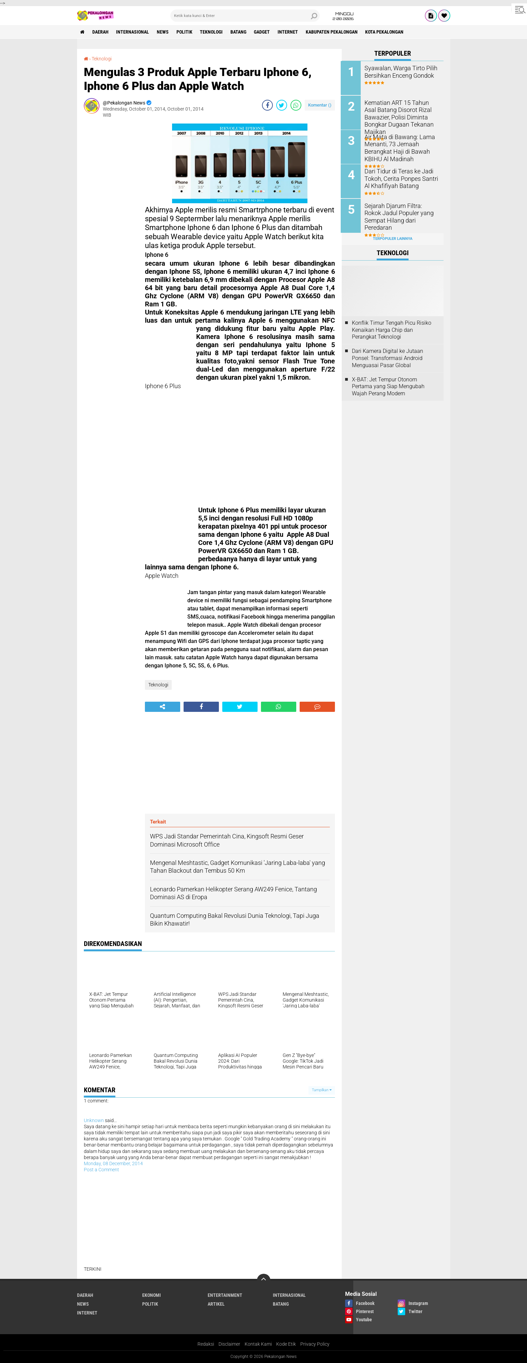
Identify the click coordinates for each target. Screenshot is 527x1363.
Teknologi (212, 32)
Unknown (94, 1120)
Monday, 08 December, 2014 (113, 1163)
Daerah (101, 32)
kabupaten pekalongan (333, 32)
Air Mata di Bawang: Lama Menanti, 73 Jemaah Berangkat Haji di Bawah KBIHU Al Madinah (397, 146)
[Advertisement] (111, 225)
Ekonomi (151, 1295)
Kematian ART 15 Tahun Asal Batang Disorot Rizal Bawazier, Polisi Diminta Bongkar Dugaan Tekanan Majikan (401, 112)
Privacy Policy (315, 1344)
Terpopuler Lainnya (392, 238)
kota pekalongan (386, 32)
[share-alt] (162, 707)
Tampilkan (322, 1090)
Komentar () (320, 105)
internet (289, 32)
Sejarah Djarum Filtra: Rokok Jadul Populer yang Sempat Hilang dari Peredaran (399, 212)
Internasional (133, 32)
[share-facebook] (267, 105)
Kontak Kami (258, 1344)
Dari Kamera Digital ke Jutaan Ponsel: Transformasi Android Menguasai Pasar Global (387, 357)
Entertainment (225, 1295)
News (163, 32)
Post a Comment (101, 1169)
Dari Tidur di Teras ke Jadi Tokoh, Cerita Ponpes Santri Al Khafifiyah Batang (401, 177)
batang (239, 32)
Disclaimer (229, 1344)
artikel (216, 1304)
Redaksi (205, 1344)
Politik (185, 32)
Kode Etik (286, 1344)
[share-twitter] (281, 105)
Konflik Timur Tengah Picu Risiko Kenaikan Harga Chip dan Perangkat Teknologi (391, 329)
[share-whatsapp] (295, 105)
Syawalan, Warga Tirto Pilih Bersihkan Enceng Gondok (398, 71)
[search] (245, 16)
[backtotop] (263, 1280)
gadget (263, 32)
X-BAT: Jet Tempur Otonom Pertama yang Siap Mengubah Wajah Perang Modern (388, 385)
